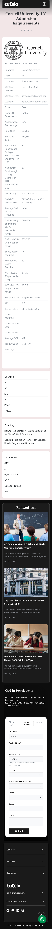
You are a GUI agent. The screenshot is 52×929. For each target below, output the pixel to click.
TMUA (7, 410)
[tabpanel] (26, 782)
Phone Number (15, 754)
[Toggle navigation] (44, 4)
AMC (6, 491)
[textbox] (10, 774)
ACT (6, 399)
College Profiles (12, 485)
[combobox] (26, 774)
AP (5, 388)
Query (11, 815)
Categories (10, 457)
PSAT (7, 405)
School (11, 804)
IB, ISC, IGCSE (11, 474)
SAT (6, 382)
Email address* (15, 743)
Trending (9, 425)
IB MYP (7, 393)
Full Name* (13, 732)
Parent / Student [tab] (27, 723)
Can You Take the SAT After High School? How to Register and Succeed (25, 441)
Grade (11, 793)
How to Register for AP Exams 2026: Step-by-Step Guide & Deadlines (25, 432)
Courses (9, 376)
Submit (19, 831)
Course (12, 770)
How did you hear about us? (20, 781)
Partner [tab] (39, 722)
